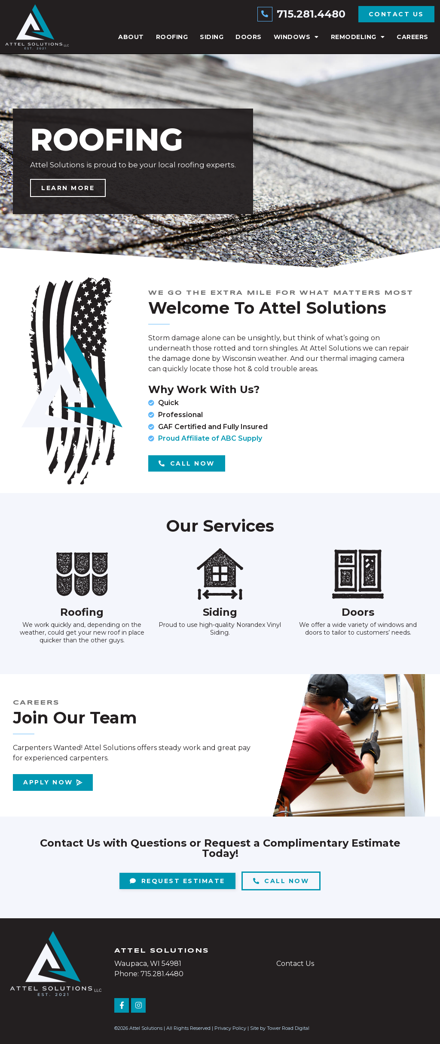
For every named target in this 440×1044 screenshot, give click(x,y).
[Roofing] (82, 574)
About (131, 37)
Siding (211, 37)
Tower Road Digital (288, 1028)
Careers (412, 37)
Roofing (172, 37)
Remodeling (358, 37)
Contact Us (295, 963)
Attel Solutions (161, 951)
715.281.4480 (311, 14)
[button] (211, 261)
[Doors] (358, 574)
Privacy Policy (230, 1028)
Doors (248, 37)
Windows (296, 37)
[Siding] (220, 574)
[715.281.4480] (265, 14)
